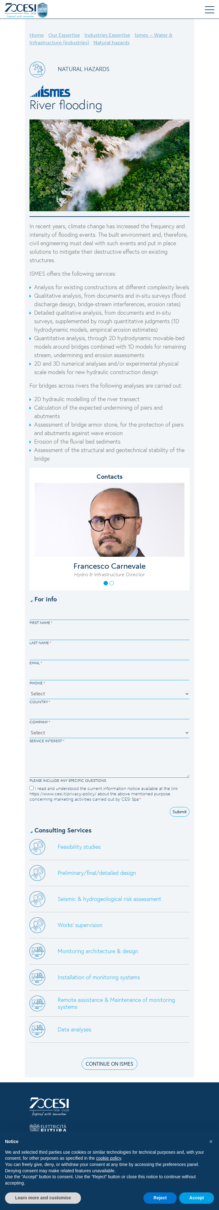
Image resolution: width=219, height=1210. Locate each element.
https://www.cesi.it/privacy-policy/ (62, 794)
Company (40, 722)
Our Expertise (64, 35)
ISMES (38, 273)
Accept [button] (196, 1197)
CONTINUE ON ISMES (109, 1063)
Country (40, 702)
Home (36, 35)
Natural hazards (111, 43)
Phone (37, 683)
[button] (106, 583)
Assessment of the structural (69, 450)
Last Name (40, 643)
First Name (41, 623)
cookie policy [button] (108, 1158)
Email (35, 663)
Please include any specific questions (67, 780)
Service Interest (47, 741)
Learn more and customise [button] (43, 1197)
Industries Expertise (107, 35)
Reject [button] (160, 1197)
